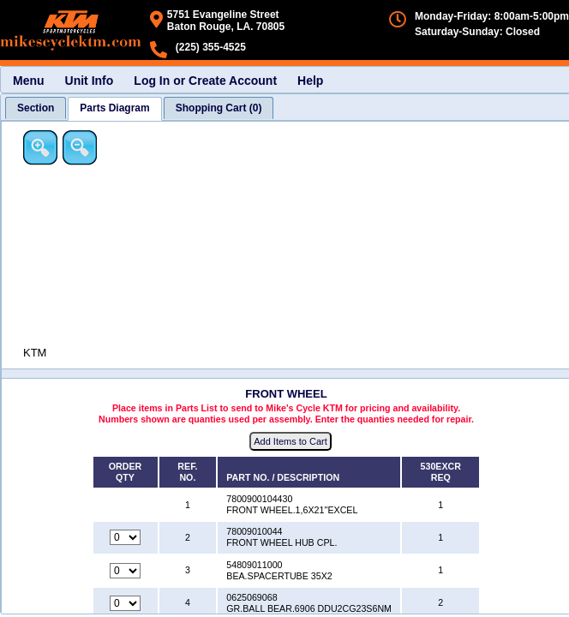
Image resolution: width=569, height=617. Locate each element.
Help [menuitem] (310, 80)
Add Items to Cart (290, 441)
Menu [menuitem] (29, 80)
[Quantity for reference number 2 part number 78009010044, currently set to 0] (125, 537)
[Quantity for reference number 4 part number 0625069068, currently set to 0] (125, 603)
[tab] (35, 108)
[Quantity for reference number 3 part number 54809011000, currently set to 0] (125, 570)
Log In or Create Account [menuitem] (205, 80)
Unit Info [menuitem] (89, 80)
